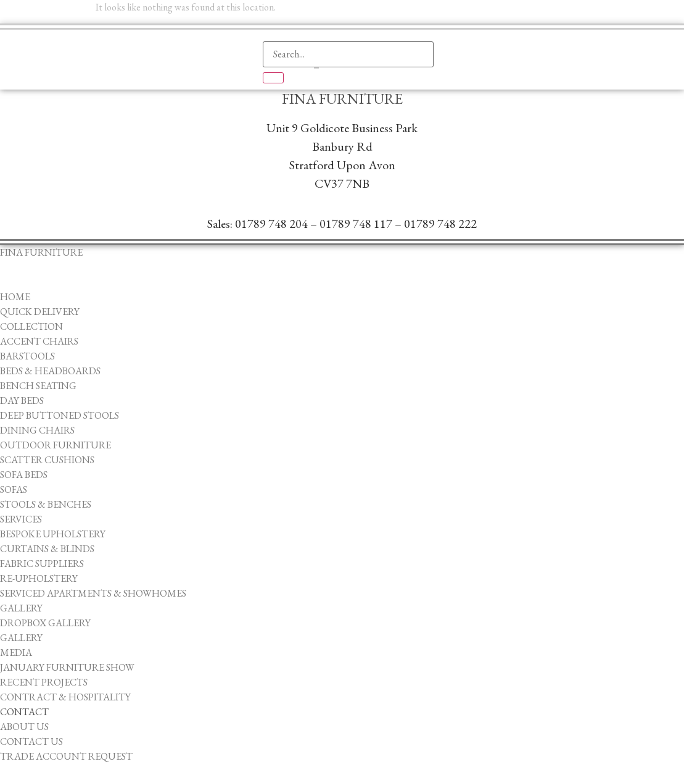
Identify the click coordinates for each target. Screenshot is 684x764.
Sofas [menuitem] (13, 489)
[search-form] (348, 54)
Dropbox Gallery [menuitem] (45, 622)
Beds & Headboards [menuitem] (50, 370)
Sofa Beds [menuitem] (23, 474)
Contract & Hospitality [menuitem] (65, 697)
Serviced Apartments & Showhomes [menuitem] (93, 593)
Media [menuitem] (16, 652)
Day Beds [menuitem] (22, 400)
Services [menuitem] (21, 519)
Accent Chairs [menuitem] (39, 341)
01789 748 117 (355, 224)
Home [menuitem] (15, 296)
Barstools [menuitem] (27, 356)
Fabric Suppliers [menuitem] (42, 563)
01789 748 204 (271, 224)
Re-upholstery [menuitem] (39, 578)
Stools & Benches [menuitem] (45, 504)
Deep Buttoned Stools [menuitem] (59, 415)
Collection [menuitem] (31, 326)
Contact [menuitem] (24, 711)
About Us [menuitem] (24, 726)
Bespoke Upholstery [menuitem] (52, 533)
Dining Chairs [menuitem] (37, 430)
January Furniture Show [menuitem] (67, 667)
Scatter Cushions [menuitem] (47, 459)
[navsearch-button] (278, 21)
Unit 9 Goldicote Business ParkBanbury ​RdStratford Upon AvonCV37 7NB (342, 155)
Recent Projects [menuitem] (44, 682)
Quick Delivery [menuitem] (40, 311)
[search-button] (273, 77)
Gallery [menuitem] (21, 608)
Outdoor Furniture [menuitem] (55, 445)
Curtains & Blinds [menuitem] (47, 548)
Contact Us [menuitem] (31, 741)
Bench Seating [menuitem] (38, 385)
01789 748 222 (440, 224)
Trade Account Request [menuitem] (66, 756)
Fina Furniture (342, 98)
